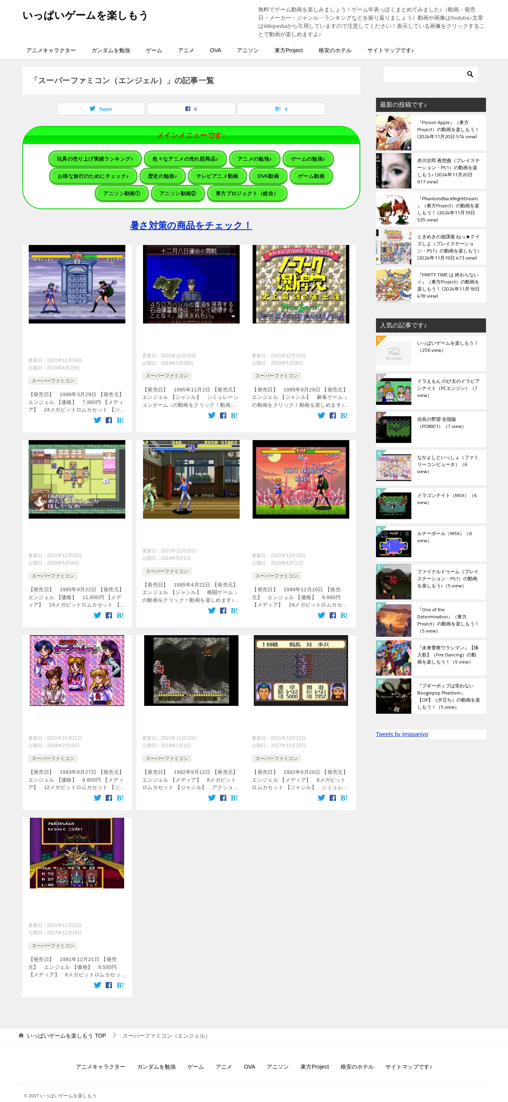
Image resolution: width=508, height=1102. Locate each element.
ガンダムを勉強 (111, 50)
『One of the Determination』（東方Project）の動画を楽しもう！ (448, 620)
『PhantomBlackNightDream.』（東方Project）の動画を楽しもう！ (448, 209)
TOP (66, 1023)
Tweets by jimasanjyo (402, 734)
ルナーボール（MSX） (444, 537)
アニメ (186, 50)
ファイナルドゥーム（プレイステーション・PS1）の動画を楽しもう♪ (448, 579)
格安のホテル (335, 50)
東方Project (289, 50)
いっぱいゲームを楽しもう (95, 13)
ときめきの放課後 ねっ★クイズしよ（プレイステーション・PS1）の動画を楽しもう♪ (448, 247)
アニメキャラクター (51, 50)
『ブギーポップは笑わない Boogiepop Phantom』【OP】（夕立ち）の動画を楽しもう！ (448, 696)
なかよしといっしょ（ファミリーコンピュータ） (448, 465)
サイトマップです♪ (390, 50)
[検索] (431, 74)
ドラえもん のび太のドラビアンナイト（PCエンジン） (448, 389)
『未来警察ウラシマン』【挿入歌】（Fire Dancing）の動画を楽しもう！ (448, 655)
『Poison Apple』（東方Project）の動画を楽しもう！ (448, 130)
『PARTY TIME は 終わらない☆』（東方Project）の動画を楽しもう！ (448, 285)
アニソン (248, 50)
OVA (216, 50)
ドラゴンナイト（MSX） (447, 499)
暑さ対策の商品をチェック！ (191, 219)
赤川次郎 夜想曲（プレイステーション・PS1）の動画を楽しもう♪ (448, 171)
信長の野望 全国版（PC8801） (441, 423)
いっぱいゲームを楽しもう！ (448, 347)
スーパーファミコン (53, 374)
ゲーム (154, 50)
